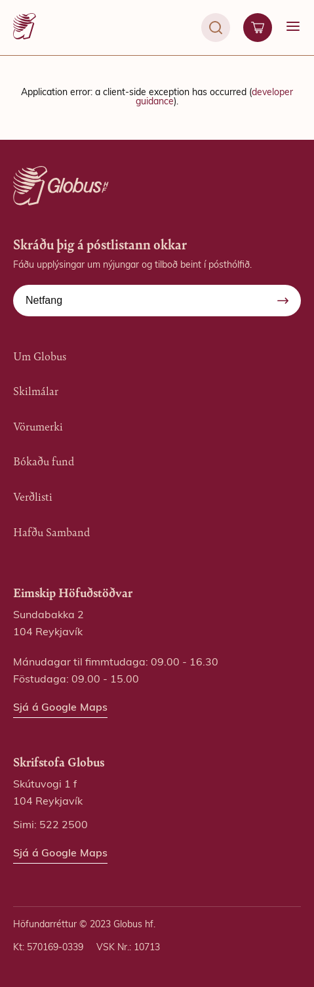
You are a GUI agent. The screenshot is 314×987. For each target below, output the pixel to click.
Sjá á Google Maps (60, 708)
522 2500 (63, 825)
